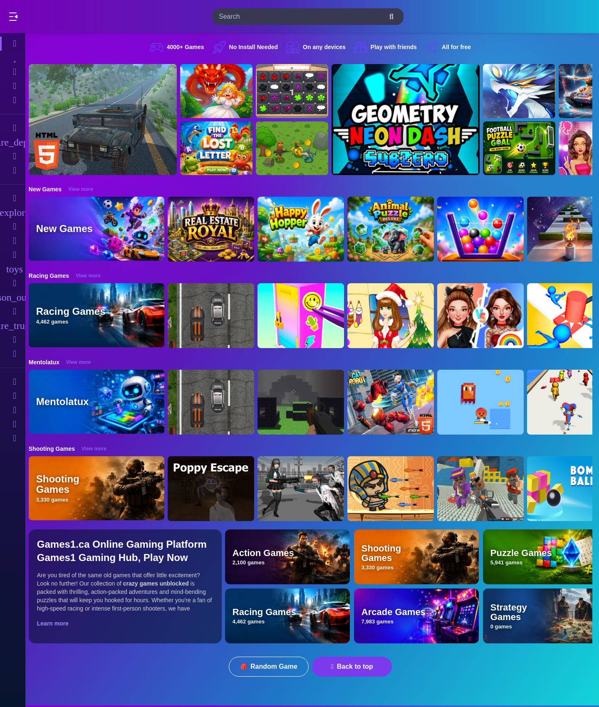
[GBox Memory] (296, 91)
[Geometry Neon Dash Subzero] (410, 119)
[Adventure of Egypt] (395, 488)
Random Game (271, 666)
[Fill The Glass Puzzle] (485, 229)
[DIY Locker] (305, 315)
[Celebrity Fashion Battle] (485, 315)
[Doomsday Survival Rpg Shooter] (305, 488)
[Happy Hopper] (305, 229)
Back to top (355, 666)
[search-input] (301, 17)
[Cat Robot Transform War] (395, 402)
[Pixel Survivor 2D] (485, 402)
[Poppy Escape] (215, 488)
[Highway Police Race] (215, 315)
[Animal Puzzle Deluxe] (395, 229)
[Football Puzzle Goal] (524, 148)
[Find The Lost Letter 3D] (221, 148)
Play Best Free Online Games (53, 16)
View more (85, 189)
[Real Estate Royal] (215, 229)
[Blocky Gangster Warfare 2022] (485, 488)
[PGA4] (305, 402)
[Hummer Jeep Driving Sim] (107, 119)
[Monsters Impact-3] (524, 91)
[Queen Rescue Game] (221, 91)
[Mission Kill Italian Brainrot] (296, 148)
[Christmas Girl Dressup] (395, 315)
